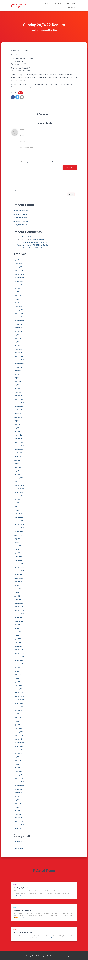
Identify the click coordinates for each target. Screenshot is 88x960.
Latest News (57, 3)
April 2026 (17, 260)
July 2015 (17, 714)
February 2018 (18, 603)
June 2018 (17, 589)
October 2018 (18, 574)
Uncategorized (18, 848)
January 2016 (18, 692)
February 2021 (18, 478)
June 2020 (17, 506)
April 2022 (17, 431)
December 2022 (19, 403)
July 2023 (17, 378)
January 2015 (18, 735)
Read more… (17, 895)
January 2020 (18, 521)
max (18, 237)
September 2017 (19, 621)
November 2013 (19, 785)
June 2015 (17, 717)
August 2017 (18, 624)
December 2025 (19, 274)
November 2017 (19, 614)
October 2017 (18, 617)
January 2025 (18, 313)
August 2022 (18, 417)
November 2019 (19, 528)
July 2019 (17, 542)
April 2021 (17, 474)
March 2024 (18, 349)
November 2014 (19, 742)
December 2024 (19, 317)
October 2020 (18, 492)
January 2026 (18, 270)
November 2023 (19, 363)
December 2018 (19, 567)
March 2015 (18, 728)
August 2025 (18, 288)
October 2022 (18, 410)
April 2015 (17, 725)
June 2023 (17, 381)
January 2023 (18, 399)
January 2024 (18, 356)
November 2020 (19, 488)
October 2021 (18, 453)
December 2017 (19, 610)
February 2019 (18, 560)
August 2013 (18, 796)
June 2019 (17, 546)
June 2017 (17, 631)
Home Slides (18, 841)
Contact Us (71, 8)
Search (15, 190)
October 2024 (18, 324)
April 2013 (17, 810)
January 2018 (18, 606)
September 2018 (19, 578)
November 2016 (19, 656)
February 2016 (18, 689)
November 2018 (19, 571)
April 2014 (17, 767)
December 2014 (19, 739)
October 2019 (18, 531)
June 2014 (17, 760)
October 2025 (18, 281)
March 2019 (18, 556)
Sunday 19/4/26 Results (20, 210)
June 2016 (17, 674)
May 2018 (17, 592)
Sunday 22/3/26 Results (20, 225)
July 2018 (17, 585)
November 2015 (19, 699)
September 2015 (19, 707)
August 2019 (18, 539)
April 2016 (17, 682)
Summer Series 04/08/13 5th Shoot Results (36, 242)
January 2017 (18, 649)
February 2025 (18, 310)
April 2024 (17, 345)
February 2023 (18, 395)
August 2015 (18, 710)
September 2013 (19, 792)
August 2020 (18, 499)
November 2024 (19, 320)
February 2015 (18, 732)
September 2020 (19, 496)
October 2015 (18, 703)
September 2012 (19, 828)
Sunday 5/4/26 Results (20, 214)
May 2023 (17, 385)
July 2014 (17, 757)
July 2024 (17, 335)
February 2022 (18, 438)
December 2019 (19, 524)
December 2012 (19, 825)
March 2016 (18, 685)
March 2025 (18, 306)
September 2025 (19, 285)
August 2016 (18, 667)
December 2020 (19, 485)
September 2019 (19, 535)
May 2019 (17, 549)
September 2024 (19, 327)
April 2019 (17, 553)
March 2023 (18, 392)
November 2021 (19, 449)
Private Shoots (70, 3)
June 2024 (17, 338)
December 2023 (19, 360)
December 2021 (19, 445)
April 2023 (17, 388)
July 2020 (17, 503)
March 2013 (18, 814)
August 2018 (18, 581)
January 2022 (18, 442)
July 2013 (17, 800)
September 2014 (19, 750)
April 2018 (17, 596)
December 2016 (19, 653)
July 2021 (17, 463)
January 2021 (18, 481)
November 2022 (19, 406)
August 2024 (18, 331)
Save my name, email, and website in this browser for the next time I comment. (46, 162)
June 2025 (17, 295)
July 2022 (17, 420)
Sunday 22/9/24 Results (29, 237)
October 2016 (18, 660)
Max (18, 245)
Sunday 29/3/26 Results (20, 221)
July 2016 (17, 671)
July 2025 (17, 292)
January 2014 (18, 778)
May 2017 (17, 635)
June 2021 (17, 467)
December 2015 (19, 696)
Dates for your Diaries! (20, 217)
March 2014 (18, 771)
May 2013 (17, 807)
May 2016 (17, 678)
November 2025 (19, 277)
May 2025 (17, 299)
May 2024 (17, 342)
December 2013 (19, 782)
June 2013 (17, 803)
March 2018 (18, 599)
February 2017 (18, 646)
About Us (46, 3)
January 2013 (18, 821)
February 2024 (18, 352)
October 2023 (18, 367)
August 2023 (18, 374)
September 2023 (19, 370)
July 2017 (17, 628)
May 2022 (17, 428)
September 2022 (19, 413)
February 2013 (18, 817)
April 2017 (17, 639)
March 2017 (18, 642)
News (20, 92)
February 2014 (18, 775)
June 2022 (17, 424)
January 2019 (18, 564)
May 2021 (17, 471)
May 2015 (17, 721)
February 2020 (18, 517)
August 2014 (18, 753)
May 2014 (17, 764)
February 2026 (18, 267)
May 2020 (17, 510)
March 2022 (18, 435)
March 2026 (18, 263)
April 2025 (17, 302)
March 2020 (18, 513)
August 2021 (18, 460)
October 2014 (18, 746)
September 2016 (19, 664)
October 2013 (18, 789)
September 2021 (19, 456)
